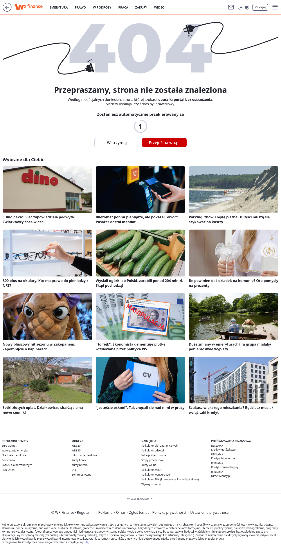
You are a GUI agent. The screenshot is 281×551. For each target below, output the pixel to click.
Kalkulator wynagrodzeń (156, 474)
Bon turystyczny (81, 474)
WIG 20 (76, 446)
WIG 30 (76, 450)
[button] (275, 7)
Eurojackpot (9, 446)
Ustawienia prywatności (208, 512)
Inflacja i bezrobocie (153, 455)
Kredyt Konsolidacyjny (224, 467)
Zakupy (141, 7)
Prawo (80, 7)
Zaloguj (260, 7)
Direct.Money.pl (221, 476)
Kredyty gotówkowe (223, 449)
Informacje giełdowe (84, 455)
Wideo (159, 7)
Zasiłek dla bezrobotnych (17, 465)
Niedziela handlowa (14, 455)
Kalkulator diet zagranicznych (159, 446)
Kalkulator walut (151, 470)
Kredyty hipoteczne (223, 458)
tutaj (86, 542)
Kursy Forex (79, 460)
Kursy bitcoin (80, 465)
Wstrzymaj (117, 142)
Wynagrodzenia (151, 484)
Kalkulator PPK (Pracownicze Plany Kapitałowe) (170, 479)
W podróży (102, 7)
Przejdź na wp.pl (164, 142)
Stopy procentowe (152, 460)
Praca (123, 7)
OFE (74, 470)
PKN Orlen (8, 470)
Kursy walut (148, 465)
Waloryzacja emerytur (15, 450)
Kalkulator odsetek (152, 450)
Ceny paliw (8, 460)
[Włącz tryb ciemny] (243, 7)
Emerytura (59, 7)
